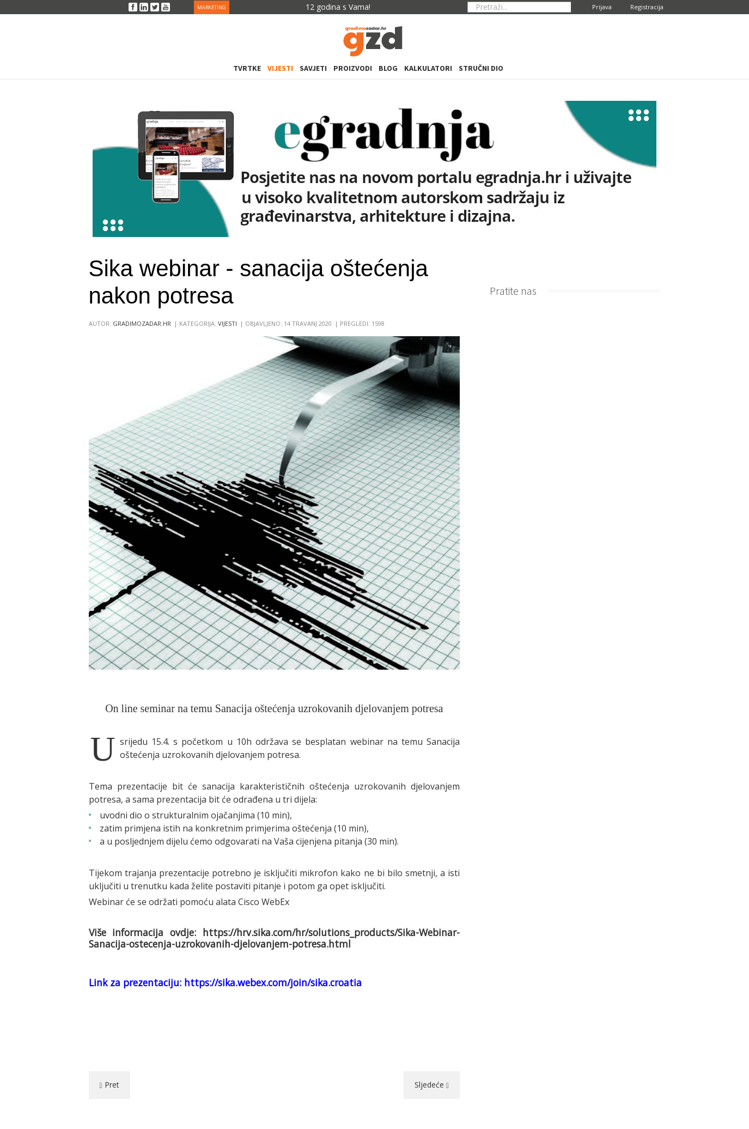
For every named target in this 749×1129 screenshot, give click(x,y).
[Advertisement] (274, 1029)
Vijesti (227, 323)
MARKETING (211, 7)
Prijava (602, 7)
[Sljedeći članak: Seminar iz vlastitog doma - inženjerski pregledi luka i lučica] (432, 1085)
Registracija (646, 7)
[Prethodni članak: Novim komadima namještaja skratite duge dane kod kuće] (109, 1085)
